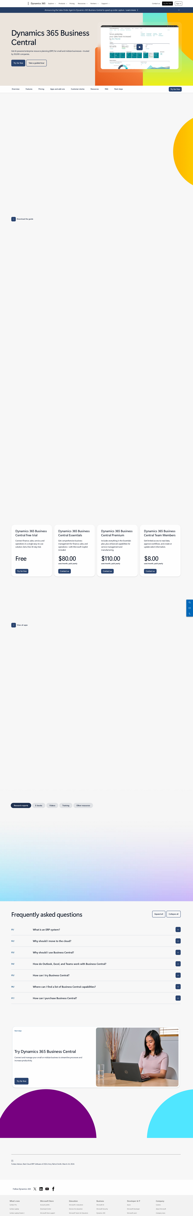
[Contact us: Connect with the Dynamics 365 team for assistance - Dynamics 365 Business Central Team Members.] (150, 571)
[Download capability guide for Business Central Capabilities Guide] (96, 219)
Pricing (72, 3)
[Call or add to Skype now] (189, 613)
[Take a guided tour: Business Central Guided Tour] (36, 63)
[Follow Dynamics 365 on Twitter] (35, 1189)
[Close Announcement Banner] (178, 10)
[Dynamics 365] (38, 3)
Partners (93, 3)
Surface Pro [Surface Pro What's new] (13, 1205)
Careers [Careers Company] (158, 1205)
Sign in (178, 3)
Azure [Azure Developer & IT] (129, 1205)
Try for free (167, 3)
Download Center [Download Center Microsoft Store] (45, 1209)
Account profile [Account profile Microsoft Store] (45, 1205)
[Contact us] (189, 608)
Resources (82, 3)
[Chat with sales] (189, 602)
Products (62, 3)
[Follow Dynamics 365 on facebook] (53, 1189)
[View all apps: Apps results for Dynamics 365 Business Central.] (19, 625)
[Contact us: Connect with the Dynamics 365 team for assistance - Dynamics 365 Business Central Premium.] (107, 571)
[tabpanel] (96, 851)
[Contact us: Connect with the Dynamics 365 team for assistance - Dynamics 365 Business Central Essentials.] (64, 571)
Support (105, 3)
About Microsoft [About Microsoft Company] (161, 1209)
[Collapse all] (173, 914)
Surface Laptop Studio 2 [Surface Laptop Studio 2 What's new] (17, 1213)
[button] (140, 47)
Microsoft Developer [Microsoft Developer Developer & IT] (133, 1209)
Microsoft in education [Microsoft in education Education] (76, 1205)
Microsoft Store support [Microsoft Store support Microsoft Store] (47, 1213)
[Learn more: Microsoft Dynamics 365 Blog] (132, 10)
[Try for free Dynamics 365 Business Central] (18, 63)
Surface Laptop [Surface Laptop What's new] (14, 1209)
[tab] (21, 805)
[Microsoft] (18, 3)
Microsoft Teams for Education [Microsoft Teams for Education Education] (78, 1213)
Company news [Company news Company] (160, 1213)
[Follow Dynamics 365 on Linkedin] (41, 1189)
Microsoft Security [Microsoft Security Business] (102, 1209)
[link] (16, 90)
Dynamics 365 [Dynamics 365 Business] (100, 1213)
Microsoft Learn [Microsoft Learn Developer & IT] (132, 1213)
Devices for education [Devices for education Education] (76, 1209)
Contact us (156, 3)
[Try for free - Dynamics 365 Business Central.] (21, 571)
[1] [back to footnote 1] (12, 1160)
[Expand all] (158, 914)
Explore (51, 3)
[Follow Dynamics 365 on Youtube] (47, 1189)
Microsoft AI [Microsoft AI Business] (100, 1205)
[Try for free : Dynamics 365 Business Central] (21, 1081)
